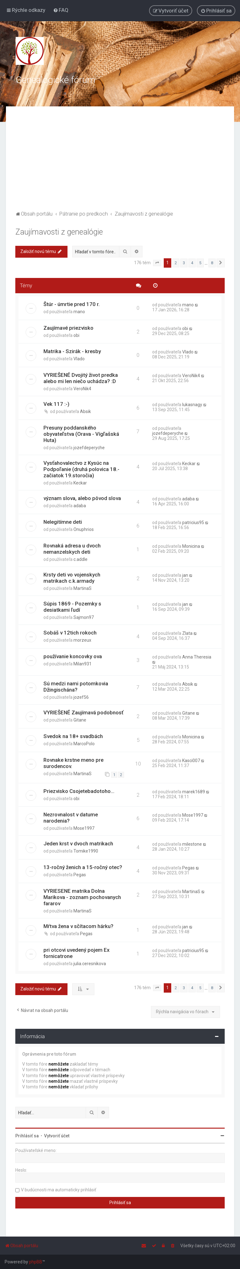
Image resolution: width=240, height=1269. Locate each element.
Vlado (79, 358)
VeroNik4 (82, 388)
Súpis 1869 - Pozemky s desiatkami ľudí (72, 606)
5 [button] (200, 262)
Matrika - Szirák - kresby (72, 351)
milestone (192, 844)
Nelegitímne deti (62, 522)
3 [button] (184, 262)
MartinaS (82, 588)
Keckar (80, 482)
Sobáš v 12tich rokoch (70, 633)
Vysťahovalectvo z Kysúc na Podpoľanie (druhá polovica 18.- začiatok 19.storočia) (81, 469)
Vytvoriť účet (56, 1135)
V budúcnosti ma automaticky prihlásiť (58, 1189)
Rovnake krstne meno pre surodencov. (73, 763)
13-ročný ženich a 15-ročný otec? (82, 867)
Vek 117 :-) (56, 404)
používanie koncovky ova (72, 656)
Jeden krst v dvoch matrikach (78, 843)
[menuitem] (61, 10)
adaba (79, 505)
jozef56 (81, 697)
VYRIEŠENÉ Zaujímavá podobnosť (83, 712)
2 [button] (176, 262)
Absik (85, 411)
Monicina (191, 546)
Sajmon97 (83, 617)
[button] (157, 263)
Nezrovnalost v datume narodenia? (70, 817)
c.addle (80, 559)
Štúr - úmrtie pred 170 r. (71, 304)
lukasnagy (192, 404)
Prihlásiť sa (27, 1135)
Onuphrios (83, 529)
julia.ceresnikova (89, 963)
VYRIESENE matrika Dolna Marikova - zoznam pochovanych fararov (82, 897)
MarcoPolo (84, 743)
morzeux (82, 640)
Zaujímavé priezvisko (68, 328)
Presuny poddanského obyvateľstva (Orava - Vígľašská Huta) (81, 434)
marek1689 (193, 791)
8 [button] (212, 262)
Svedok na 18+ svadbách (73, 736)
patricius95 (193, 522)
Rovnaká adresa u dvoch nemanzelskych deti (72, 548)
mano (79, 311)
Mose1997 (83, 828)
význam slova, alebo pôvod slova (82, 498)
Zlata (187, 633)
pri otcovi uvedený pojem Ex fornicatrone (76, 953)
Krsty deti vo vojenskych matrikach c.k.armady (71, 577)
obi (76, 335)
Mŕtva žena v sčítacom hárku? (78, 926)
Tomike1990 (85, 850)
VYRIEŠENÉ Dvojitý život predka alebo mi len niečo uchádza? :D (80, 378)
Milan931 (82, 663)
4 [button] (192, 262)
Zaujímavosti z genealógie (59, 231)
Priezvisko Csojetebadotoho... (78, 791)
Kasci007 (191, 760)
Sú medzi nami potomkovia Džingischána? (75, 686)
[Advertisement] (120, 162)
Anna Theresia (196, 656)
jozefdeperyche (89, 447)
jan (185, 575)
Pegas (79, 874)
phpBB (35, 1261)
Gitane (79, 719)
